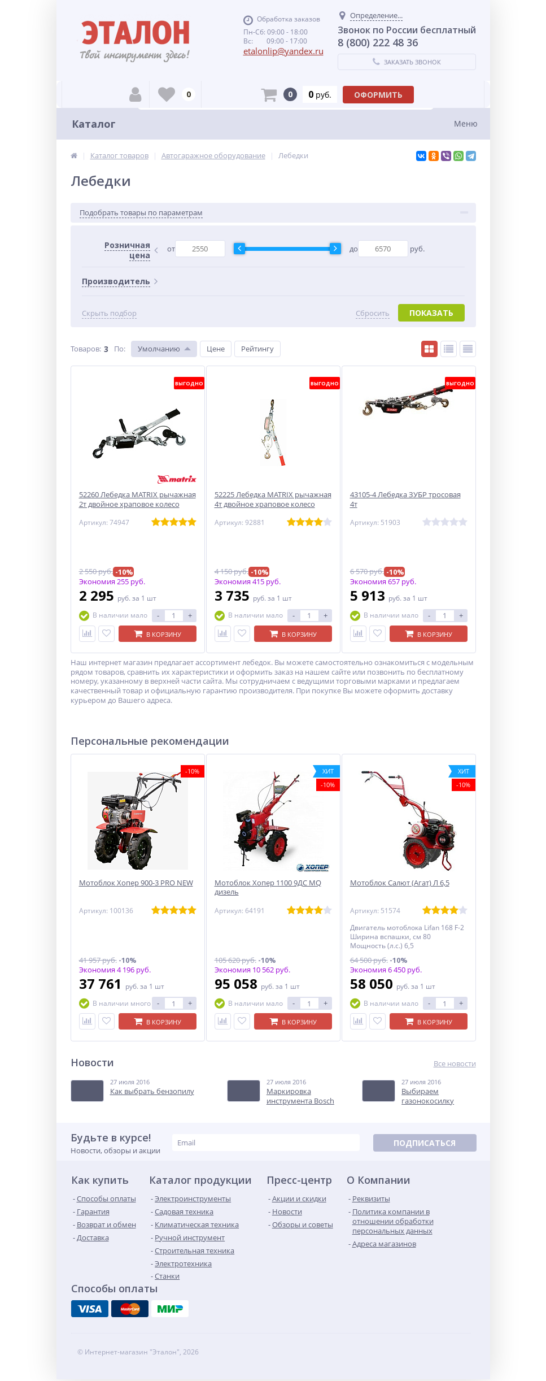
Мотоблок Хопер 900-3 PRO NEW (136, 883)
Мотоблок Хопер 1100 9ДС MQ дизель (268, 887)
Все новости (455, 1064)
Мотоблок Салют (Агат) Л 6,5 (399, 883)
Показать (431, 312)
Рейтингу (257, 349)
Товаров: (86, 349)
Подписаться (425, 1142)
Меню (466, 123)
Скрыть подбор (109, 313)
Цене (216, 349)
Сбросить (373, 313)
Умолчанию (159, 349)
